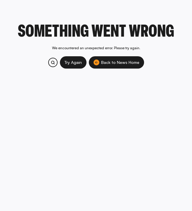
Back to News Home (116, 62)
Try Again (73, 62)
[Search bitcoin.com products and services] (53, 62)
